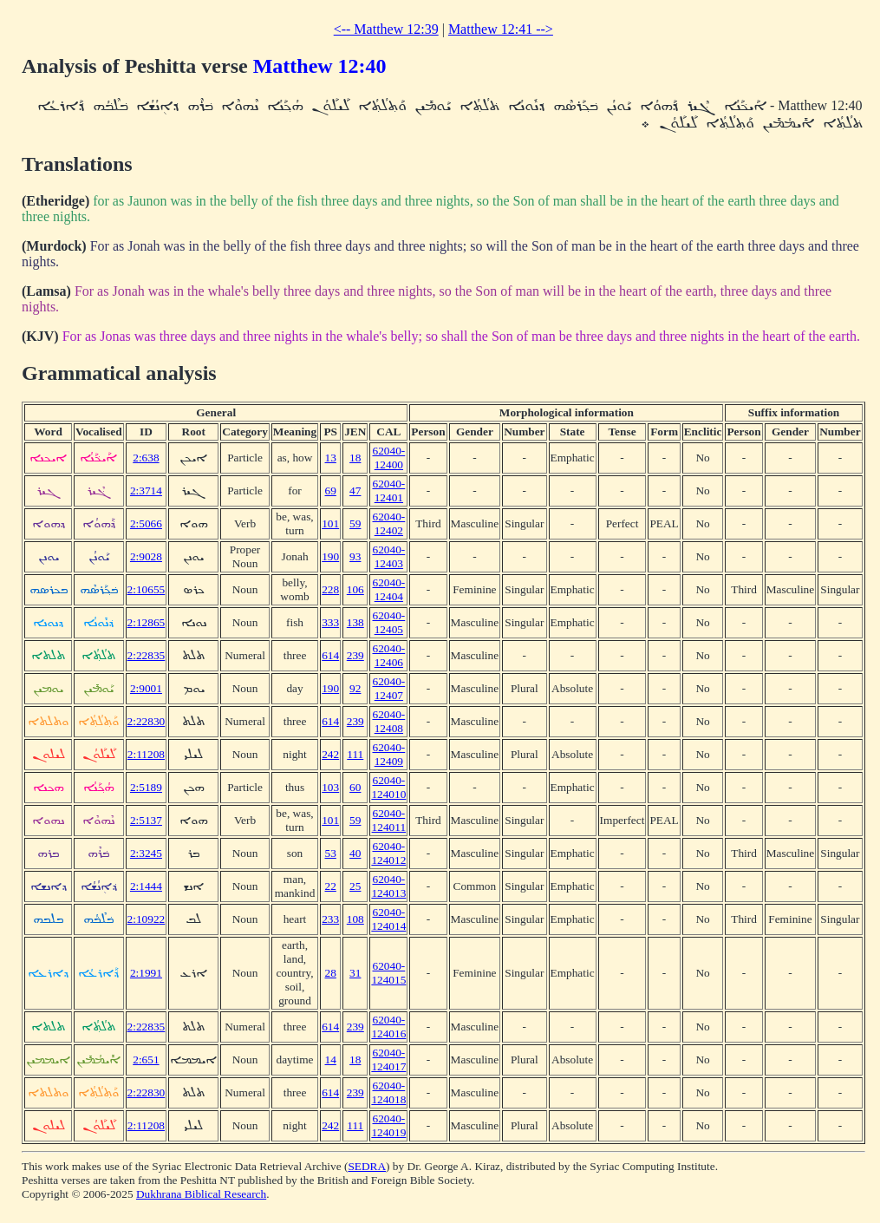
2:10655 (146, 589)
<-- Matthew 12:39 (386, 29)
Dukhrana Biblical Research (201, 1193)
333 (330, 622)
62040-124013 (388, 886)
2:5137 (146, 820)
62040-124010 (388, 787)
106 (355, 589)
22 (330, 886)
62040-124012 (388, 853)
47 (355, 490)
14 (330, 1059)
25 (355, 886)
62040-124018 (388, 1092)
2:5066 (146, 523)
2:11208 (146, 754)
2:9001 (146, 688)
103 (330, 787)
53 (330, 853)
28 (330, 972)
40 (355, 853)
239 (355, 655)
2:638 (146, 457)
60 (355, 787)
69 (330, 490)
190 (330, 556)
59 (355, 523)
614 (330, 655)
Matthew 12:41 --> (500, 29)
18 (355, 457)
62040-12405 (388, 622)
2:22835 (146, 655)
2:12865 (146, 622)
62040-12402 (388, 523)
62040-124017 (388, 1059)
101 (330, 523)
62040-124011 (389, 820)
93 (355, 556)
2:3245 (146, 853)
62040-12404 (388, 589)
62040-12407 (388, 688)
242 (330, 754)
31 (355, 972)
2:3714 (146, 490)
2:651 (146, 1059)
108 (355, 918)
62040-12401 (388, 490)
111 (355, 754)
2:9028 (146, 556)
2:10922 (146, 918)
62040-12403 (388, 556)
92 (355, 688)
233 (330, 918)
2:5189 (146, 787)
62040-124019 (388, 1125)
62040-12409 (388, 754)
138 (355, 622)
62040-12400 (388, 457)
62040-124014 (388, 919)
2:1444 (146, 886)
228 (330, 589)
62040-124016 (388, 1026)
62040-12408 (388, 721)
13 (330, 457)
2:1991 (146, 972)
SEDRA (367, 1166)
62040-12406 (388, 655)
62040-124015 (388, 972)
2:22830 (146, 721)
